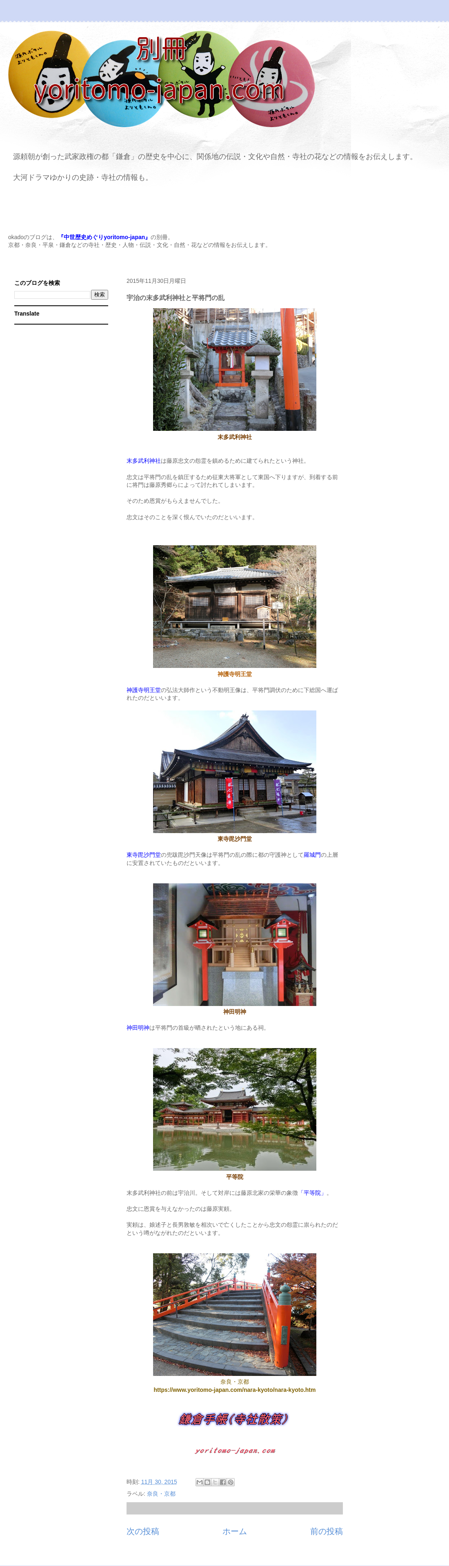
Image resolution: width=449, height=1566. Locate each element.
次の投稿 (143, 1531)
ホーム (234, 1531)
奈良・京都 (161, 1493)
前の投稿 (326, 1531)
